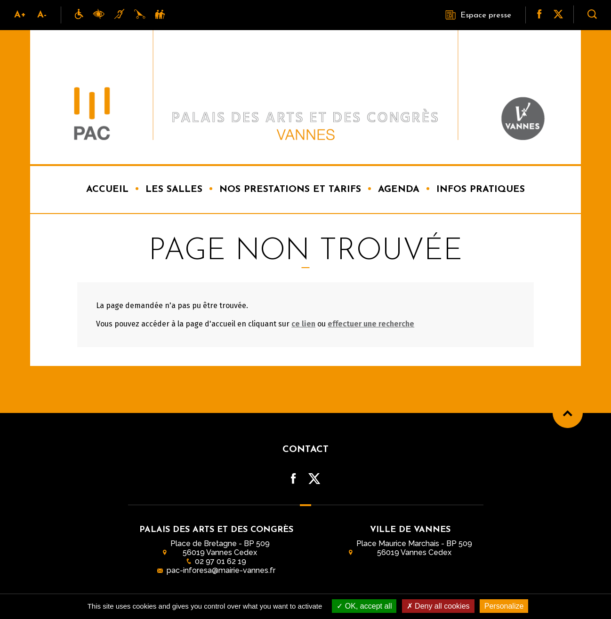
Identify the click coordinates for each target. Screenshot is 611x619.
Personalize (504, 606)
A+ (20, 15)
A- (42, 15)
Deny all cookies (438, 606)
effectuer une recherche (371, 323)
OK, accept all (364, 606)
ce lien (303, 323)
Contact (305, 449)
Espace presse (478, 15)
